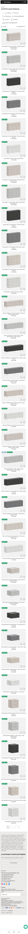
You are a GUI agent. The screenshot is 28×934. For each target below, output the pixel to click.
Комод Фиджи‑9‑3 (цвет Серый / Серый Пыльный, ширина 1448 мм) (13, 247)
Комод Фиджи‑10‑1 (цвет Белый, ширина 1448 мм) (13, 158)
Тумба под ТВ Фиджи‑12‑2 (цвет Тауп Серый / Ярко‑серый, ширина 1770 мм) (13, 537)
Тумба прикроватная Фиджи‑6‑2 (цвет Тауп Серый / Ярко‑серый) (13, 800)
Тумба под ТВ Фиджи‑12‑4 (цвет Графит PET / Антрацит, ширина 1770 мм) (13, 492)
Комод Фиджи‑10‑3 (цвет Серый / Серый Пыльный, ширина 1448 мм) (13, 114)
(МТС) (7, 875)
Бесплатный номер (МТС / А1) (10, 873)
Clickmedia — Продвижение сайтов (6, 912)
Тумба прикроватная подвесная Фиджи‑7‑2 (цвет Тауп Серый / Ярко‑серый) (13, 670)
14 (18, 827)
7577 (24, 2)
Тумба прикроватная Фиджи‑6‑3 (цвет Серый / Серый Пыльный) (13, 779)
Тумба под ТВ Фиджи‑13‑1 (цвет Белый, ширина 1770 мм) (13, 425)
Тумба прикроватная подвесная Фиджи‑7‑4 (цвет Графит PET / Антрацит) (13, 625)
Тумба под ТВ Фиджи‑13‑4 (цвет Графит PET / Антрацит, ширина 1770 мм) (13, 358)
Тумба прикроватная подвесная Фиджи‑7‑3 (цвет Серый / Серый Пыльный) (13, 647)
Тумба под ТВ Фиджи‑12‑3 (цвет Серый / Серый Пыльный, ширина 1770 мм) (13, 514)
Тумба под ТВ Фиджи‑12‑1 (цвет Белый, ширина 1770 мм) (13, 558)
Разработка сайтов (4, 910)
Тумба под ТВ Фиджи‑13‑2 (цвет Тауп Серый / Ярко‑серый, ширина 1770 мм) (13, 403)
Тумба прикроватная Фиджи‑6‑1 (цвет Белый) (13, 821)
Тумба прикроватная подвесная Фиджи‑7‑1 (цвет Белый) (13, 691)
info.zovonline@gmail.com (9, 880)
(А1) (7, 877)
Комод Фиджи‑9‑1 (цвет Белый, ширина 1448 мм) (13, 291)
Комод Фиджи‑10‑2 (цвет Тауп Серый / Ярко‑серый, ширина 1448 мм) (13, 137)
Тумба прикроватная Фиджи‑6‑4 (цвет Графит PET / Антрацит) (13, 757)
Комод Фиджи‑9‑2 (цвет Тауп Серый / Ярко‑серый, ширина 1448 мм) (13, 270)
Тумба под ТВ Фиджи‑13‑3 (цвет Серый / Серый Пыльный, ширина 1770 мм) (13, 381)
